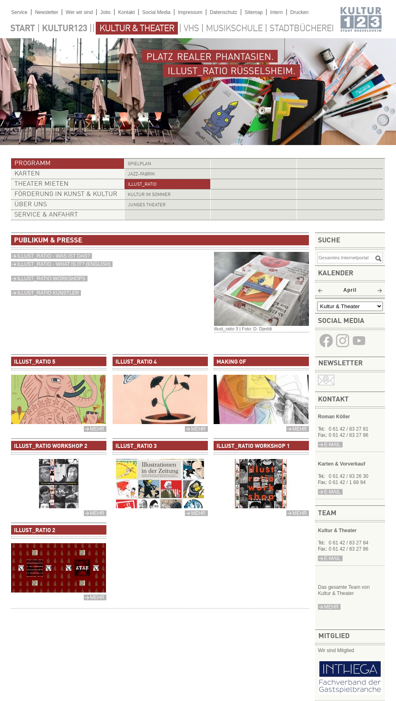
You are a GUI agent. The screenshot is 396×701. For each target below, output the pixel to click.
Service (19, 12)
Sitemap (254, 12)
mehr (331, 607)
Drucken (299, 12)
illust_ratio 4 (136, 362)
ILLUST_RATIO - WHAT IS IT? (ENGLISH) (64, 264)
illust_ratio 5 (34, 362)
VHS (191, 28)
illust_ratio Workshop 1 (253, 446)
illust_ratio (142, 184)
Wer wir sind (79, 12)
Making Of (231, 362)
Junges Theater (147, 205)
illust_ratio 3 (136, 446)
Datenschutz (223, 12)
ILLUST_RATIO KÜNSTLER (48, 293)
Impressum (190, 12)
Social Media (156, 12)
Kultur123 (64, 28)
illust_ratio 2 (34, 530)
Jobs (105, 12)
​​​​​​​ (359, 346)
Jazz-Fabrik (141, 174)
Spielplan (139, 164)
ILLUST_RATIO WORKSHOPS (51, 278)
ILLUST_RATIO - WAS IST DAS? (53, 256)
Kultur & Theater (136, 28)
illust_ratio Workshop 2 (50, 446)
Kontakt (126, 12)
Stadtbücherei (301, 28)
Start (22, 28)
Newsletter (46, 12)
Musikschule (234, 28)
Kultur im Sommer (149, 195)
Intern (276, 12)
